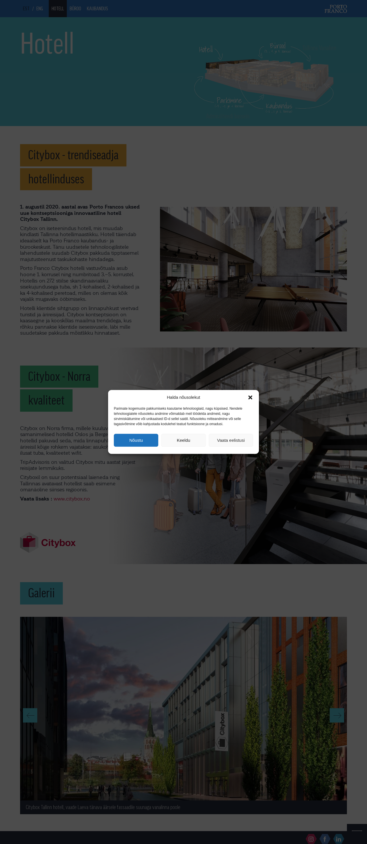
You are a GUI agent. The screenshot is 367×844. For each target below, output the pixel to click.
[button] (250, 397)
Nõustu (136, 440)
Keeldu (183, 440)
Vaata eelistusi (231, 440)
